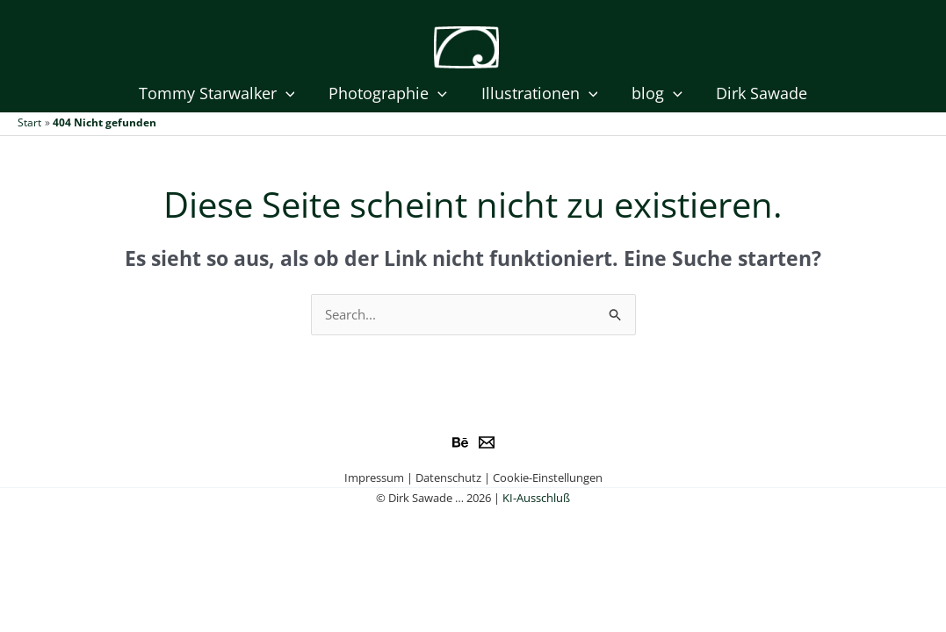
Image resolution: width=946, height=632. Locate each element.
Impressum (374, 477)
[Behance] (460, 442)
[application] (290, 93)
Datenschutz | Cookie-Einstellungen (509, 477)
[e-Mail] (487, 442)
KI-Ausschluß (536, 498)
